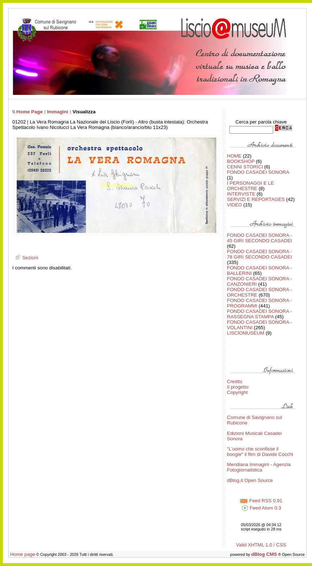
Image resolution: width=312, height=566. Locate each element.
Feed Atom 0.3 (261, 508)
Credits (234, 381)
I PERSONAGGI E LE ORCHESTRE (250, 185)
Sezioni (26, 257)
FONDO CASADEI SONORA (258, 172)
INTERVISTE (241, 194)
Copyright (237, 392)
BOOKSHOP (241, 161)
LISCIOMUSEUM (245, 333)
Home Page (29, 111)
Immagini (58, 111)
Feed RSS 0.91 (261, 500)
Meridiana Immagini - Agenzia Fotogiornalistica (259, 467)
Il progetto (238, 387)
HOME (234, 156)
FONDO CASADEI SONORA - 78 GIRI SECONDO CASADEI (259, 254)
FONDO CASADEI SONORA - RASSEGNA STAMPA (259, 314)
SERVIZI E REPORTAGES (256, 199)
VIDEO (234, 204)
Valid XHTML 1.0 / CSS (261, 545)
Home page (22, 554)
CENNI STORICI (245, 166)
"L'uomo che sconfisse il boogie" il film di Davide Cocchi (260, 451)
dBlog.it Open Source (250, 480)
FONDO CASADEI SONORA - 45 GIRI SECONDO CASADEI (259, 237)
